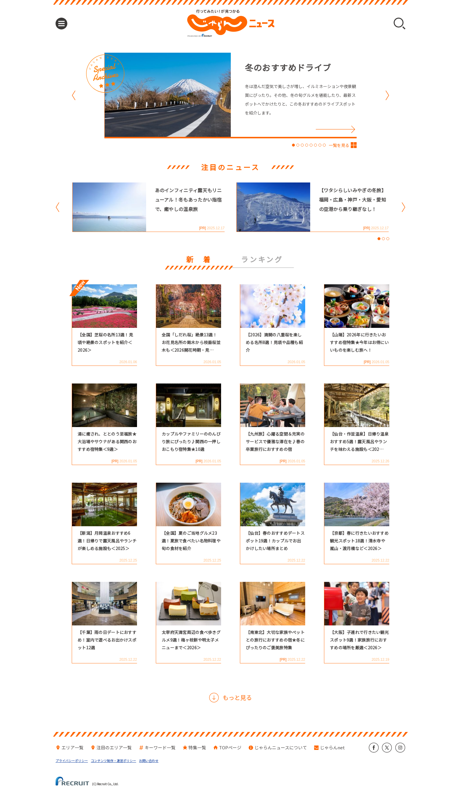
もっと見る (237, 697)
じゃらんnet (332, 747)
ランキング (262, 260)
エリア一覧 (72, 747)
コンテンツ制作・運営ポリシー (113, 760)
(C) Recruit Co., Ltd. (87, 781)
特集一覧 (197, 747)
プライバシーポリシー (72, 760)
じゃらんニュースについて (280, 747)
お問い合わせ (148, 760)
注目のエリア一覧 (114, 747)
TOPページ (230, 747)
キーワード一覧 (160, 747)
